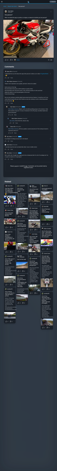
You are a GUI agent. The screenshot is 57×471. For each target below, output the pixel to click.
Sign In (52, 1)
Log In (16, 166)
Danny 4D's (9, 71)
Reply (12, 77)
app (26, 166)
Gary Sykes (13, 106)
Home (4, 6)
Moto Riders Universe (12, 81)
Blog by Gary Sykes (12, 6)
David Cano (9, 144)
